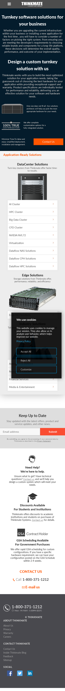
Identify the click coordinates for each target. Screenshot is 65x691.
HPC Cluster (16, 211)
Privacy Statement (44, 441)
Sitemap (7, 660)
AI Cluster (14, 204)
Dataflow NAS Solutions (22, 250)
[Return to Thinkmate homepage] (32, 4)
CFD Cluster (16, 227)
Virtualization (16, 242)
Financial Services (19, 379)
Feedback (8, 656)
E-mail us (31, 587)
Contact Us (48, 141)
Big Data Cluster (18, 219)
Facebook (10, 673)
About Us (8, 625)
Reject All (25, 360)
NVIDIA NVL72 (17, 235)
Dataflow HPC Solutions (22, 266)
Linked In (30, 673)
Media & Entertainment (22, 386)
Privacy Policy (23, 341)
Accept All (26, 351)
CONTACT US (31, 571)
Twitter (20, 673)
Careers (7, 636)
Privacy (7, 629)
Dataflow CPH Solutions (22, 258)
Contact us (28, 479)
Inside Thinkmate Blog (14, 652)
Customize (26, 369)
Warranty (8, 633)
